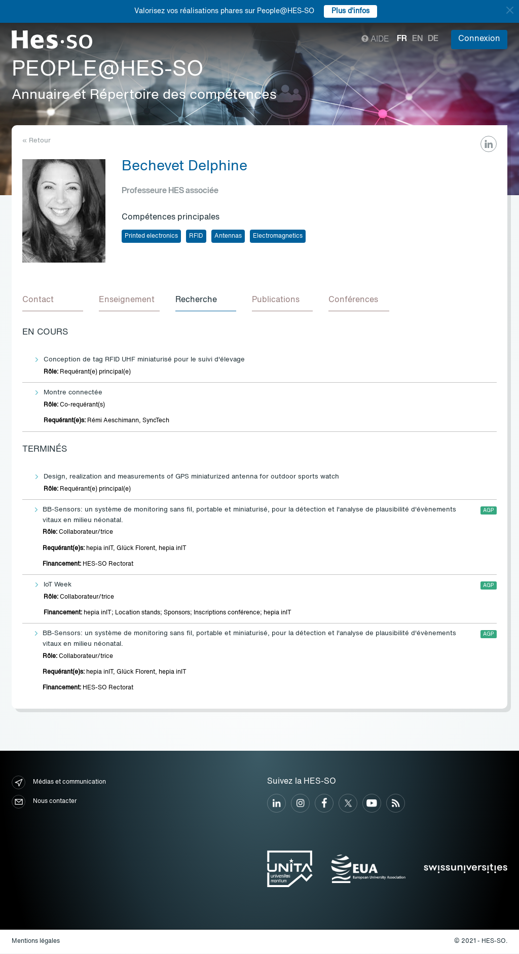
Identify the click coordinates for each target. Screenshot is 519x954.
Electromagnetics (278, 236)
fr (402, 39)
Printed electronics (151, 236)
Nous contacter (44, 802)
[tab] (52, 301)
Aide (375, 39)
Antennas (228, 236)
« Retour (36, 140)
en (417, 39)
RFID (196, 236)
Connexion (479, 39)
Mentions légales (36, 942)
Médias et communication (59, 783)
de (433, 39)
